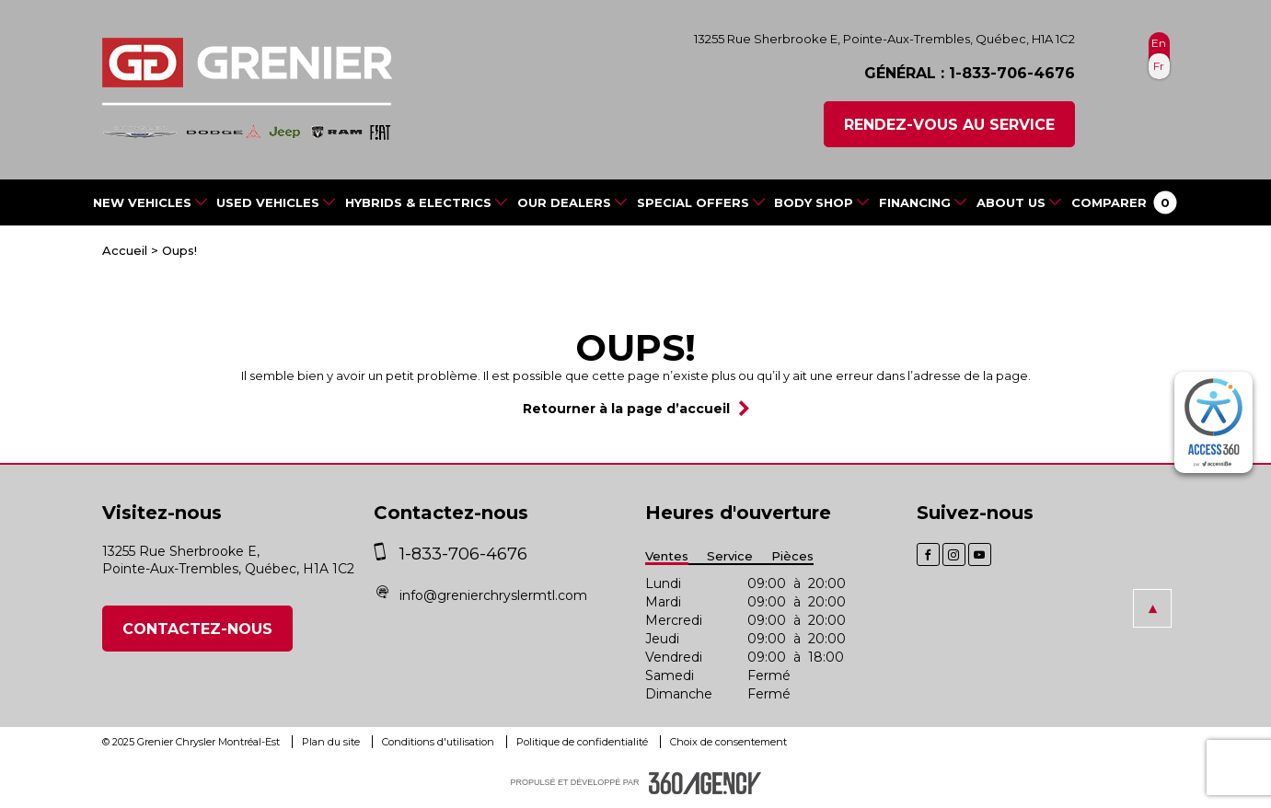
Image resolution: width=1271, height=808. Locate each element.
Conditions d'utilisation (439, 741)
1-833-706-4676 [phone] (1012, 73)
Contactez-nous (197, 629)
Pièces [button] (792, 556)
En (1158, 43)
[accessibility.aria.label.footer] (705, 783)
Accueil (124, 250)
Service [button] (730, 556)
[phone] (384, 554)
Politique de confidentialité (583, 741)
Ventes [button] (666, 556)
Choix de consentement (728, 741)
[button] (1120, 202)
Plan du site (332, 741)
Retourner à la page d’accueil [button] (626, 408)
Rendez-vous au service (949, 124)
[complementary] (1213, 422)
